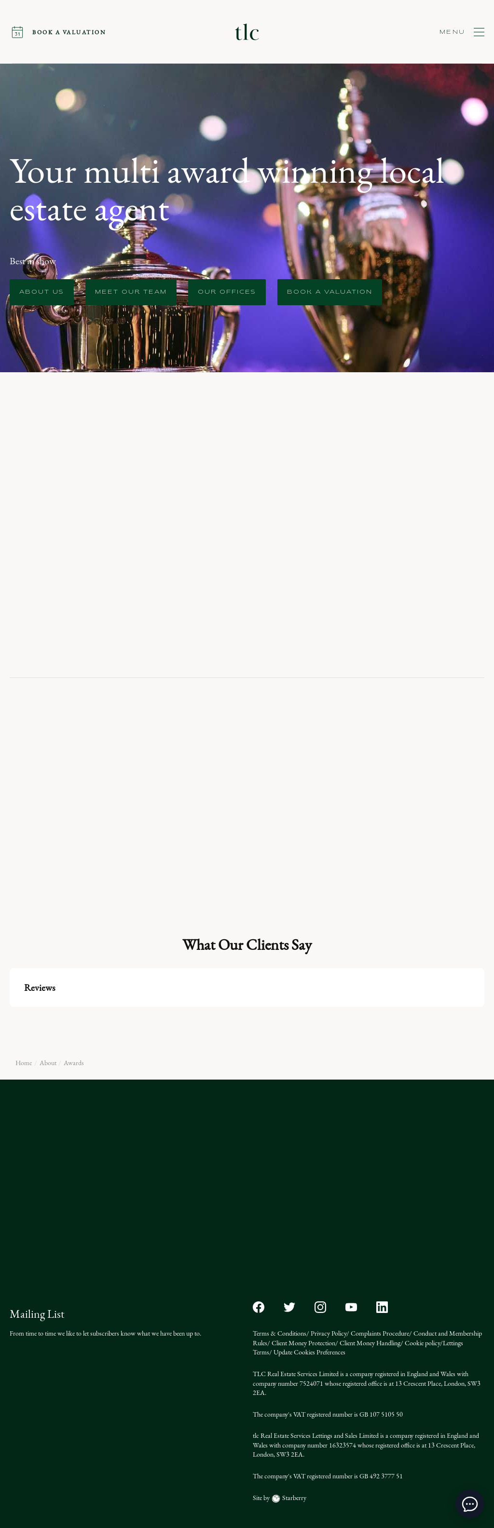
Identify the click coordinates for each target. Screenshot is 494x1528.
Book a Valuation (329, 292)
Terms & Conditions (279, 1333)
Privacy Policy (327, 1333)
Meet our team (131, 292)
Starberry (293, 1497)
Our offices (227, 292)
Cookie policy (421, 1343)
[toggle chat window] (469, 1503)
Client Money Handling (369, 1343)
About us (41, 292)
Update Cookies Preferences (308, 1352)
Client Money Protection (302, 1343)
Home (23, 1063)
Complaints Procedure (379, 1333)
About (48, 1063)
